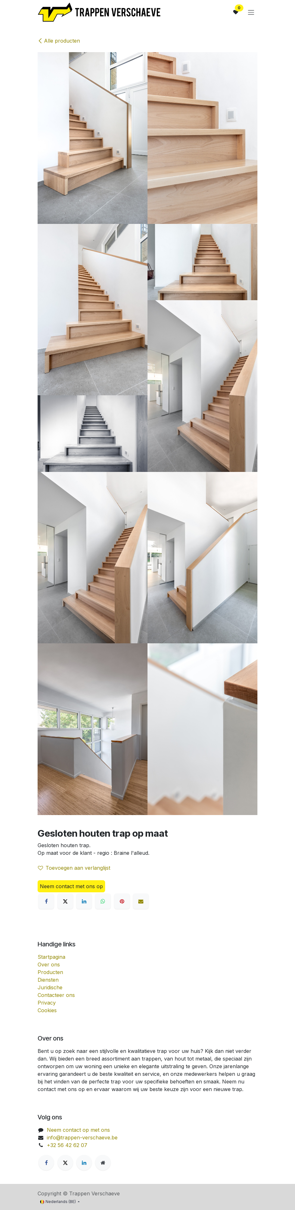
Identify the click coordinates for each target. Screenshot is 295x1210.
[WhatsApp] (103, 901)
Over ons (49, 964)
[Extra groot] (103, 1162)
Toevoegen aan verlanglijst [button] (74, 868)
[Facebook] (46, 901)
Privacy (47, 1002)
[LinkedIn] (84, 901)
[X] (65, 901)
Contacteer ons (56, 995)
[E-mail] (140, 901)
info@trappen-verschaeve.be (82, 1137)
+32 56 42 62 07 (67, 1145)
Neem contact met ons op (71, 886)
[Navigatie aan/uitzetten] (251, 12)
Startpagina (51, 957)
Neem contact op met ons (78, 1130)
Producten (50, 972)
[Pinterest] (122, 901)
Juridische (50, 987)
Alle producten (59, 41)
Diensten (48, 980)
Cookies (47, 1010)
